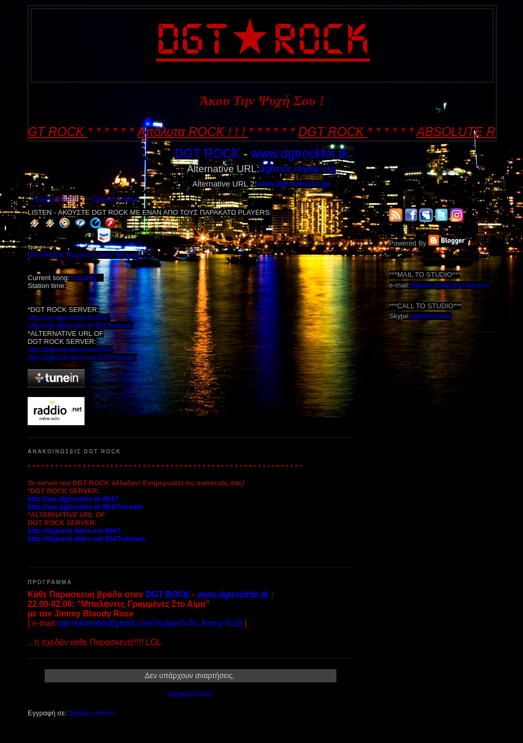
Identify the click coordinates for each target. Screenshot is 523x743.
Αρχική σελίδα (54, 199)
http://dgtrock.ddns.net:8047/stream (82, 357)
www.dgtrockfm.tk (299, 154)
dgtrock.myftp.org (297, 168)
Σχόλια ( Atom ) (92, 713)
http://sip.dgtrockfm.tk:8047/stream (80, 326)
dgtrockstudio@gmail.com (450, 285)
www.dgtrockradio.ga (294, 183)
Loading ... (87, 278)
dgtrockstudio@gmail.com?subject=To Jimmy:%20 (149, 623)
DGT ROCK (207, 154)
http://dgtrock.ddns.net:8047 (70, 349)
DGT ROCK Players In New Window (83, 255)
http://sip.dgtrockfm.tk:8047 (69, 318)
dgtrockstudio (430, 316)
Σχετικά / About (114, 199)
